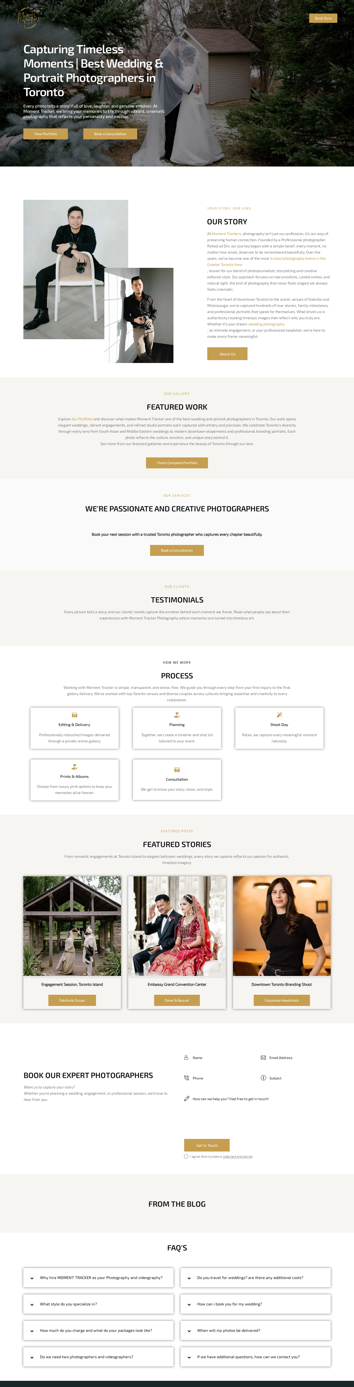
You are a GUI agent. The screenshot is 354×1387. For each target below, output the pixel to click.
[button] (98, 1281)
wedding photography (266, 323)
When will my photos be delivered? (229, 1331)
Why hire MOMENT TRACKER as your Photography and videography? (90, 1281)
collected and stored (238, 1157)
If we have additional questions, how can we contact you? (250, 1358)
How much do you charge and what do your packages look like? (98, 1336)
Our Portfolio (82, 419)
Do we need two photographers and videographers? (88, 1363)
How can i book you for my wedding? (231, 1305)
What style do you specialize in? (69, 1310)
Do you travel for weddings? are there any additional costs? (252, 1278)
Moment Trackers (226, 233)
